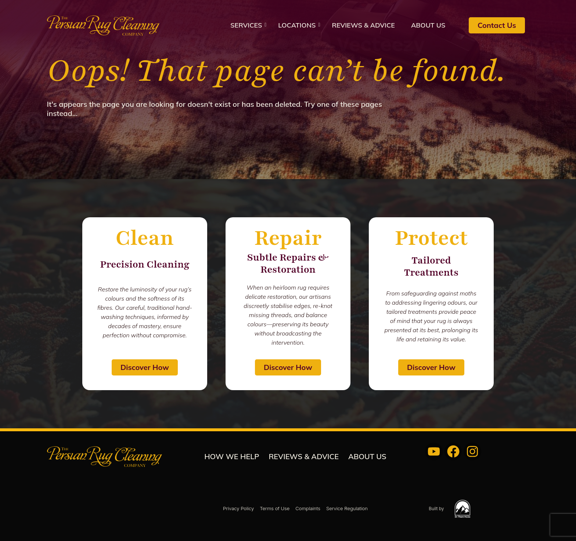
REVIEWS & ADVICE (363, 25)
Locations (299, 25)
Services (248, 25)
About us (428, 25)
